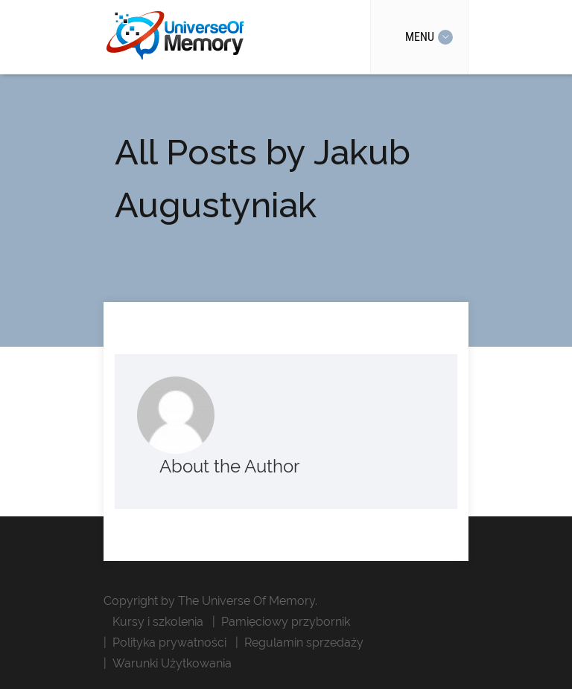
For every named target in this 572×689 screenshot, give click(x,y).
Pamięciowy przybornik (285, 622)
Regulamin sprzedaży (303, 642)
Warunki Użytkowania (172, 663)
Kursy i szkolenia (157, 622)
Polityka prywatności (169, 642)
